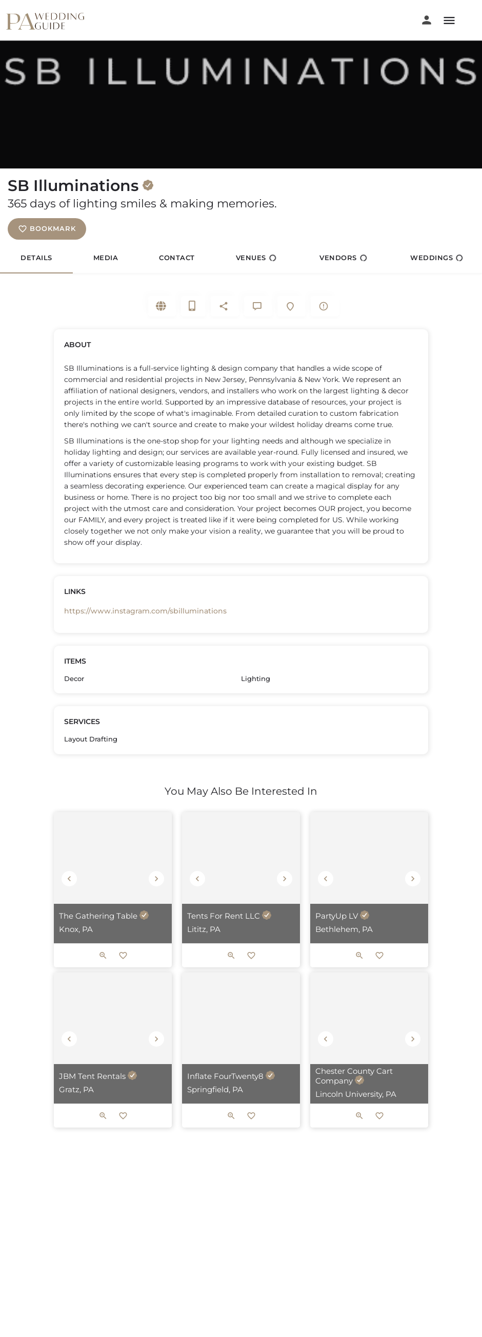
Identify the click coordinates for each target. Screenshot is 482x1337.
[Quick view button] (103, 971)
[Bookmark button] (123, 971)
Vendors (343, 258)
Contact (177, 257)
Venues (256, 258)
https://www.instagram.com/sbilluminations (145, 618)
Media (105, 257)
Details (36, 257)
